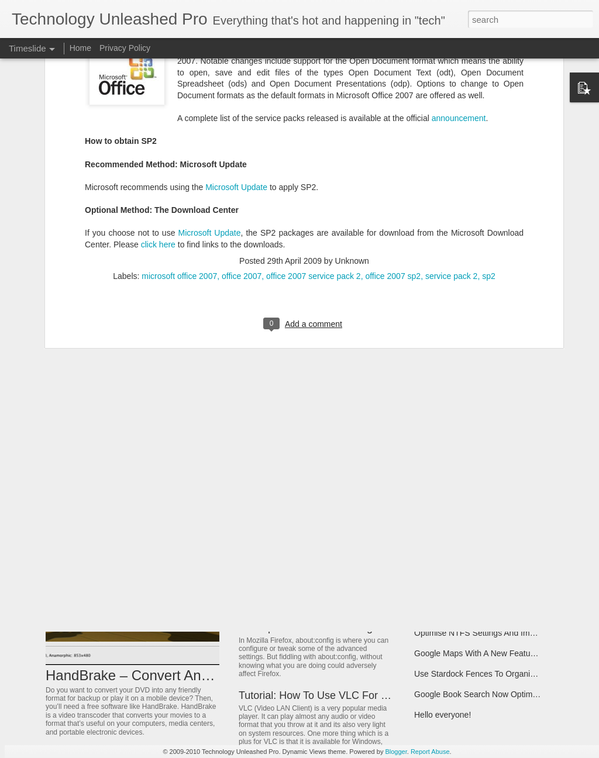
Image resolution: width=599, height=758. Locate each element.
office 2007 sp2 (393, 161)
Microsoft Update (236, 72)
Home (80, 48)
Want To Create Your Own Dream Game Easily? (501, 489)
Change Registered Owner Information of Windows (506, 530)
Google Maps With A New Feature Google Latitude (506, 653)
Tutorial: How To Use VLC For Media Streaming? (352, 695)
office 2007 (241, 161)
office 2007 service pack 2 (313, 161)
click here (158, 129)
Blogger (396, 751)
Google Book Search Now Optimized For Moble (500, 694)
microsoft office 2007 (179, 161)
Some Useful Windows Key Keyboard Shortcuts (350, 585)
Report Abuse (430, 751)
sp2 (488, 161)
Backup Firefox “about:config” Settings (328, 627)
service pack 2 (451, 161)
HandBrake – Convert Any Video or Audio (174, 675)
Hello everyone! (442, 714)
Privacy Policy (124, 48)
